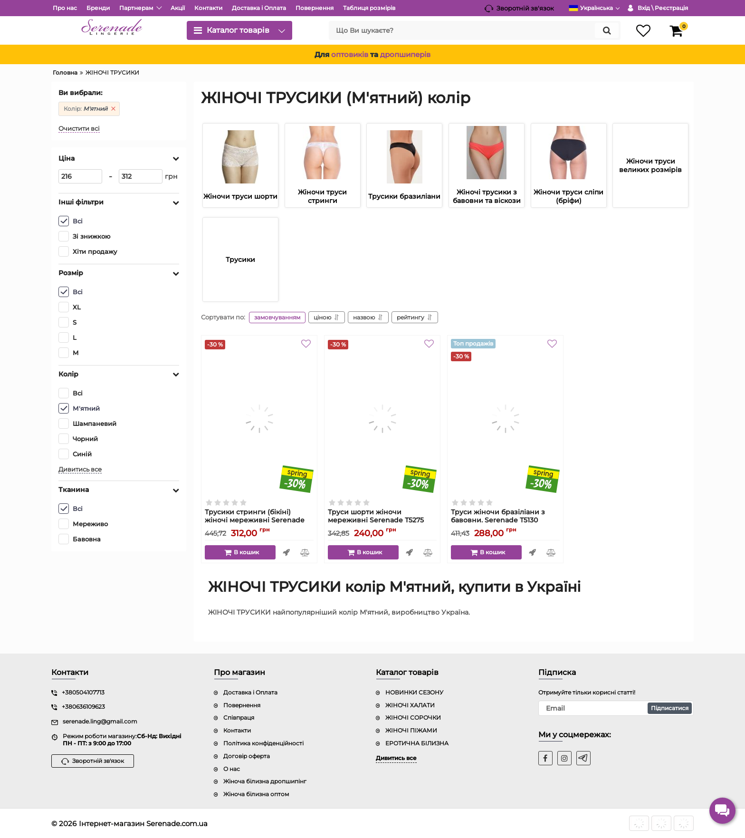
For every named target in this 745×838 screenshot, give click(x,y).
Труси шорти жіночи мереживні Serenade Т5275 (382, 520)
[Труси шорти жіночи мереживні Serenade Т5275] (382, 418)
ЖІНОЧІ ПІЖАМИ (411, 730)
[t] (583, 758)
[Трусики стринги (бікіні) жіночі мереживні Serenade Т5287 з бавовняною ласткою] (259, 418)
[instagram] (564, 758)
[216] (80, 176)
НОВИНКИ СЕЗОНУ (414, 692)
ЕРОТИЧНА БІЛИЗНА (417, 743)
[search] (475, 30)
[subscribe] (616, 708)
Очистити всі (79, 128)
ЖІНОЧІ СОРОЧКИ (413, 717)
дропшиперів (405, 54)
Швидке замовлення (286, 552)
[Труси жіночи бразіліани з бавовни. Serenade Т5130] (505, 418)
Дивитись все (80, 469)
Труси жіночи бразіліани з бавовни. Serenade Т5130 (505, 520)
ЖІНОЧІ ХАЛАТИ (410, 705)
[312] (140, 176)
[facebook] (545, 758)
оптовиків (349, 54)
